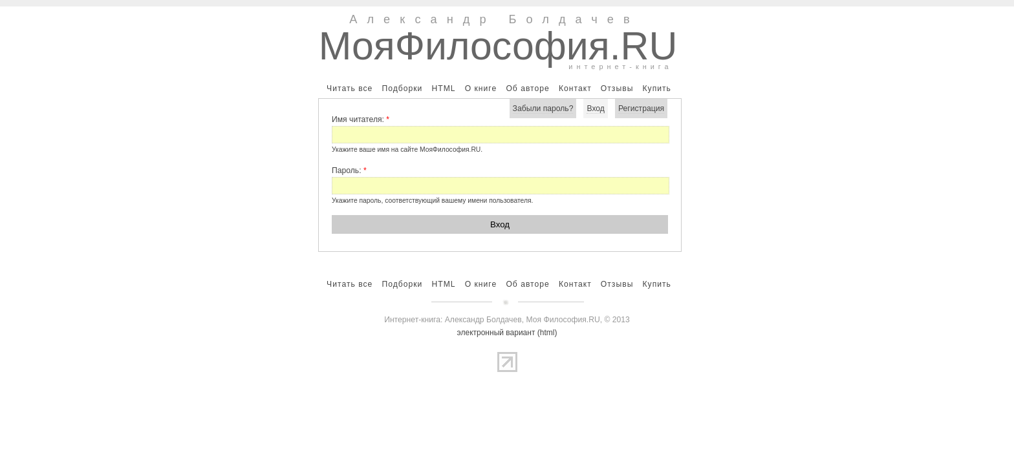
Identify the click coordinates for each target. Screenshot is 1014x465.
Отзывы (617, 88)
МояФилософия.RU (498, 46)
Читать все (349, 88)
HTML (443, 88)
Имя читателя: (360, 119)
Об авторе (527, 88)
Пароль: (349, 170)
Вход (596, 108)
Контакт (575, 88)
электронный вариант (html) (507, 332)
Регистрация (641, 108)
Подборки (402, 88)
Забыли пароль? (543, 108)
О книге (481, 88)
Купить (656, 88)
